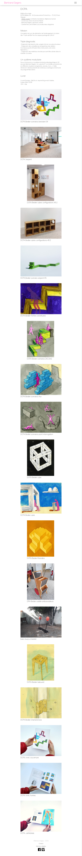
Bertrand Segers (12, 2)
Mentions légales (41, 846)
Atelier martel (25, 19)
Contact (41, 843)
